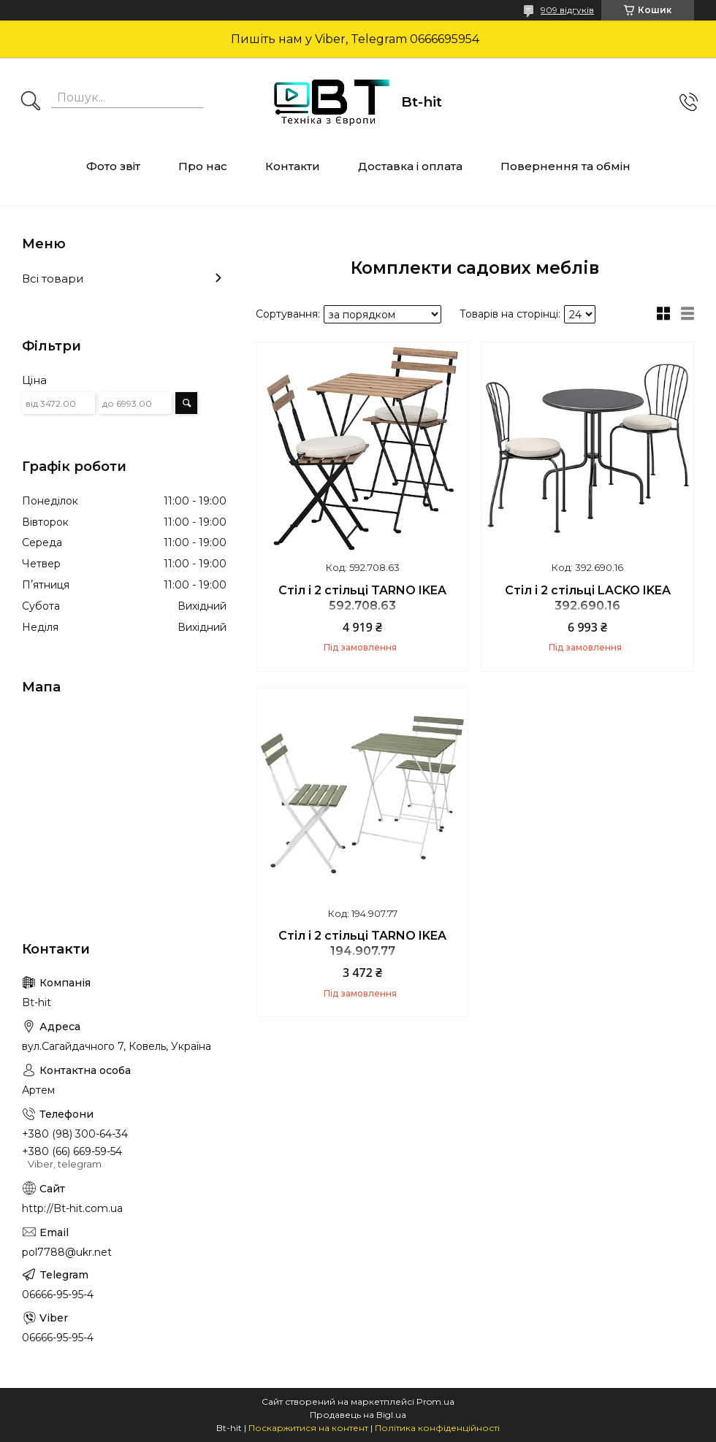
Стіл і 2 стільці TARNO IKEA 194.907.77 (362, 944)
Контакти (292, 166)
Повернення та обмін (565, 166)
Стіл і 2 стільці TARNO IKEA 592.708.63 (362, 598)
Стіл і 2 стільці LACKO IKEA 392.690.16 (588, 598)
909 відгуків (567, 9)
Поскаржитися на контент (308, 1427)
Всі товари (52, 278)
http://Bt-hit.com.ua (72, 1208)
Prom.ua (435, 1401)
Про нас (202, 166)
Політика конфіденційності (437, 1427)
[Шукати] (31, 102)
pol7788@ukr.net (67, 1252)
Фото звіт (113, 166)
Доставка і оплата (410, 166)
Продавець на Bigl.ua (358, 1414)
